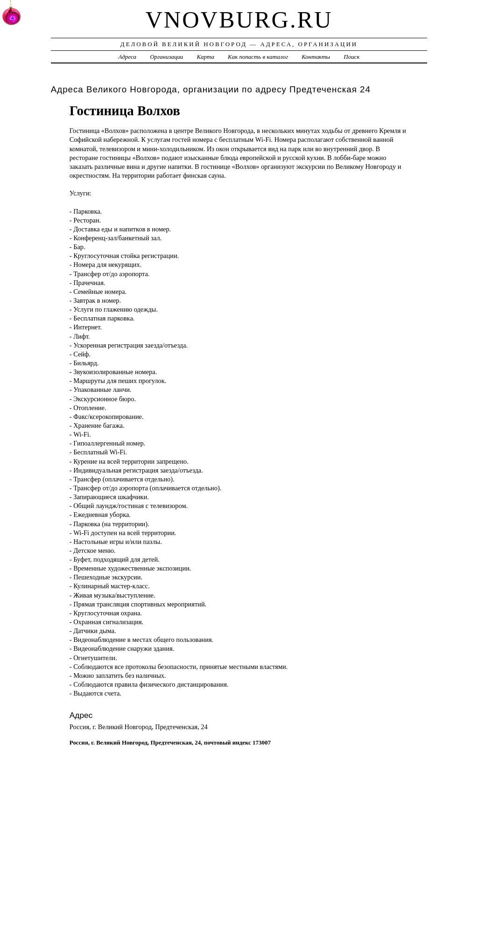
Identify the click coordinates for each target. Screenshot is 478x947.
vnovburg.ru (238, 20)
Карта (205, 56)
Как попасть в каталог (258, 56)
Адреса (127, 56)
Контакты (316, 56)
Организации (166, 56)
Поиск (351, 56)
